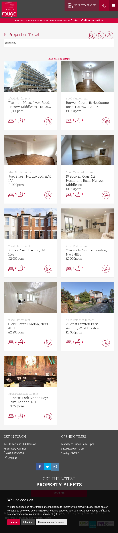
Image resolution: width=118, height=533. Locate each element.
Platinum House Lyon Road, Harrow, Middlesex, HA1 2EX (29, 103)
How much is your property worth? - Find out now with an (59, 20)
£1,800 (12, 111)
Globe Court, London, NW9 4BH (28, 324)
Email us (10, 457)
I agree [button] (14, 522)
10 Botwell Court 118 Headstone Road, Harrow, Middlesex (85, 179)
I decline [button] (28, 522)
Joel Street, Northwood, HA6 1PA (29, 177)
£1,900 (70, 111)
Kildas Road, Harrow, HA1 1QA (27, 250)
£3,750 (12, 406)
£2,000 (13, 258)
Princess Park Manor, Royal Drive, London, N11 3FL (29, 398)
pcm (20, 111)
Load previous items (59, 58)
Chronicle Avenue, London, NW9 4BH (86, 250)
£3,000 (70, 332)
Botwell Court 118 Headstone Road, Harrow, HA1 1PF (87, 103)
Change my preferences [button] (51, 522)
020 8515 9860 (14, 453)
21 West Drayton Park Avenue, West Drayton (82, 324)
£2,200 (13, 332)
